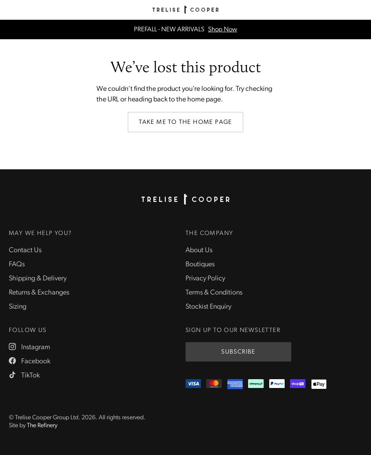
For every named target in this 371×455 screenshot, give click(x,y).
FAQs (17, 264)
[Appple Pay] (318, 384)
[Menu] (9, 9)
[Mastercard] (214, 384)
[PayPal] (277, 384)
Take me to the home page (185, 122)
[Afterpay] (255, 384)
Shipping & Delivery (38, 278)
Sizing (17, 306)
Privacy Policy (205, 278)
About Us (199, 250)
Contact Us (25, 250)
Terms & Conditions (214, 292)
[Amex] (235, 384)
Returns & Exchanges (39, 292)
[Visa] (193, 384)
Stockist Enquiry (208, 306)
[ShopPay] (297, 384)
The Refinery (42, 425)
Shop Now (222, 29)
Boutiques (200, 264)
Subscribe (238, 352)
